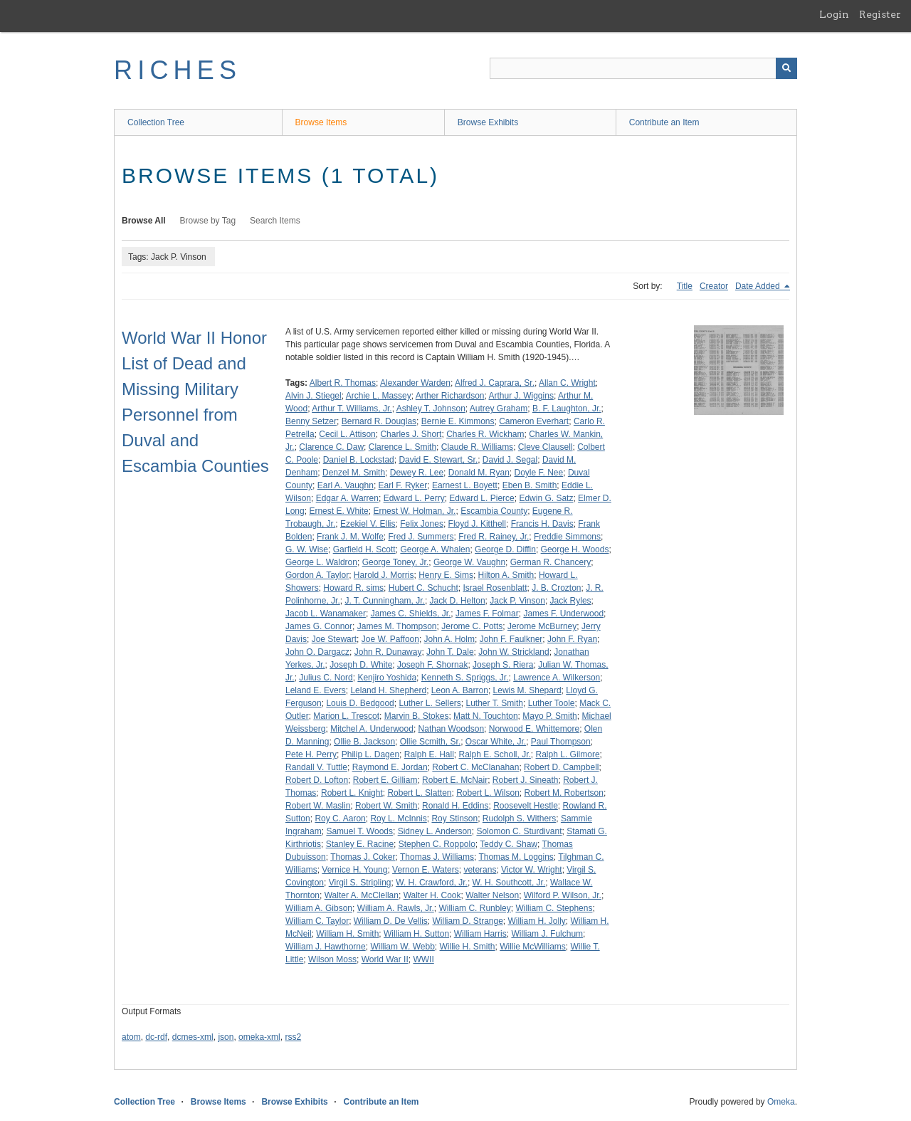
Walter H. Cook (432, 895)
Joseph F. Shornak (432, 665)
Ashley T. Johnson (430, 409)
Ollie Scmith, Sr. (430, 742)
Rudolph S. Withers (519, 818)
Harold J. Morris (384, 575)
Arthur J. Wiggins (521, 396)
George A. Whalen (435, 549)
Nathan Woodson (451, 729)
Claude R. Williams (477, 447)
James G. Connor (318, 626)
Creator (714, 286)
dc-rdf (156, 1037)
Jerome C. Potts (471, 626)
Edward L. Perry (414, 498)
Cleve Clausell (545, 447)
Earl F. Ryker (403, 485)
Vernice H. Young (354, 870)
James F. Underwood (563, 614)
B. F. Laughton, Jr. (566, 409)
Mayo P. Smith (549, 716)
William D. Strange (467, 921)
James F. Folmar (487, 614)
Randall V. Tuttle (316, 767)
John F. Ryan (572, 639)
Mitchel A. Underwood (372, 729)
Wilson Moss (332, 959)
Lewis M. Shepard (527, 690)
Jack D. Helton (457, 601)
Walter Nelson (492, 895)
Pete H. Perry (311, 754)
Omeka (781, 1102)
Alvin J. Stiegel (313, 396)
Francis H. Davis (542, 524)
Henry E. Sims (445, 575)
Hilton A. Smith (506, 575)
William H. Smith (347, 934)
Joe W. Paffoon (390, 639)
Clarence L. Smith (402, 447)
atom (131, 1037)
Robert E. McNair (455, 780)
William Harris (480, 934)
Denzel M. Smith (353, 473)
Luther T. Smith (494, 703)
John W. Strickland (513, 652)
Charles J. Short (410, 434)
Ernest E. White (338, 511)
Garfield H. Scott (364, 549)
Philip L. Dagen (370, 754)
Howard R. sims (353, 588)
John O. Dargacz (317, 652)
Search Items (275, 221)
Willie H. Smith (467, 947)
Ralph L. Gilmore (568, 754)
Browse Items (321, 122)
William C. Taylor (317, 921)
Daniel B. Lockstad (358, 460)
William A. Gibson (318, 908)
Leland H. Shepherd (388, 690)
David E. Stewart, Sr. (438, 460)
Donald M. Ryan (479, 473)
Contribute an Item (664, 122)
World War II (385, 959)
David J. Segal (510, 460)
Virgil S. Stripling (360, 883)
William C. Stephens (553, 908)
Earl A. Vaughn (345, 485)
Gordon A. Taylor (317, 575)
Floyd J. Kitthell (477, 524)
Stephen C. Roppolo (437, 844)
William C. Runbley (474, 908)
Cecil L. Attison (347, 434)
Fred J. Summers (421, 537)
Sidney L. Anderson (435, 831)
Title (685, 286)
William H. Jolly (537, 921)
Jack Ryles (570, 601)
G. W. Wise (306, 549)
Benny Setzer (311, 421)
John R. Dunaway (388, 652)
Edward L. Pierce (481, 498)
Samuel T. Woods (359, 831)
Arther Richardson (450, 396)
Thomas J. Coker (362, 857)
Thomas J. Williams (437, 857)
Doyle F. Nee (539, 473)
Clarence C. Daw (331, 447)
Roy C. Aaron (340, 818)
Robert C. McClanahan (475, 767)
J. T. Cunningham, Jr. (384, 601)
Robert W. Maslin (317, 806)
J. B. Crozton (556, 588)
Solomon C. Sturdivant (519, 831)
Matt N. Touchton (485, 716)
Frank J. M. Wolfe (350, 537)
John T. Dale (450, 652)
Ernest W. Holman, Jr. (414, 511)
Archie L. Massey (378, 396)
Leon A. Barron (459, 690)
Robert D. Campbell (561, 767)
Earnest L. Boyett (464, 485)
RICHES (177, 70)
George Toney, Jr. (395, 562)
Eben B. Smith (529, 485)
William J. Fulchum (547, 934)
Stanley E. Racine (360, 844)
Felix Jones (421, 524)
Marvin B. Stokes (416, 716)
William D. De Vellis (391, 921)
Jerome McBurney (541, 626)
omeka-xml (259, 1037)
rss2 (293, 1037)
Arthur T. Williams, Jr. (351, 409)
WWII (423, 959)
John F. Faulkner (511, 639)
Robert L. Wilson (488, 793)
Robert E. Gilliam (385, 780)
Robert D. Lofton (316, 780)
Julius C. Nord (325, 678)
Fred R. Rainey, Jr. (493, 537)
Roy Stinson (454, 818)
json (225, 1037)
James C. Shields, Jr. (411, 614)
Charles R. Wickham (485, 434)
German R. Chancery (550, 562)
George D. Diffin (505, 549)
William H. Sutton (416, 934)
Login (834, 14)
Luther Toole (551, 703)
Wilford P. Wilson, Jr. (562, 895)
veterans (479, 870)
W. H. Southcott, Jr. (509, 883)
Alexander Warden (415, 383)
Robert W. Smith (386, 806)
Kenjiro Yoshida (386, 678)
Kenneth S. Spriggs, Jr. (465, 678)
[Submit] (786, 68)
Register (880, 14)
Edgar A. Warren (347, 498)
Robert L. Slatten (419, 793)
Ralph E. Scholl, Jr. (494, 754)
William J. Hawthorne (325, 947)
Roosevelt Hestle (525, 806)
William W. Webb (402, 947)
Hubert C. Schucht (423, 588)
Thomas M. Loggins (515, 857)
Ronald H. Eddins (455, 806)
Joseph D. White (361, 665)
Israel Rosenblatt (495, 588)
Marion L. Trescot (346, 716)
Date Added (758, 286)
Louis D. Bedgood (360, 703)
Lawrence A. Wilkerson (556, 678)
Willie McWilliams (533, 947)
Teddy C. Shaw (508, 844)
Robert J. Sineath (526, 780)
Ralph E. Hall (429, 754)
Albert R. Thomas (343, 383)
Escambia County (493, 511)
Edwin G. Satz (546, 498)
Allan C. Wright (567, 383)
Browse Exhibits (488, 122)
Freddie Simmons (567, 537)
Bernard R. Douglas (379, 421)
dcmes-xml (193, 1037)
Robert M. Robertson (564, 793)
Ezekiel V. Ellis (368, 524)
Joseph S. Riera (503, 665)
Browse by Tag (208, 221)
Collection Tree (155, 122)
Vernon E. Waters (425, 870)
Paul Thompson (561, 742)
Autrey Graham (498, 409)
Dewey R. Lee (416, 473)
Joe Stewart (334, 639)
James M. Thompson (397, 626)
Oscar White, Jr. (495, 742)
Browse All (144, 221)
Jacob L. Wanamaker (325, 614)
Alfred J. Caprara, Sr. (495, 383)
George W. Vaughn (469, 562)
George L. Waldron (321, 562)
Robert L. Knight (352, 793)
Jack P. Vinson (517, 601)
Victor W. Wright (531, 870)
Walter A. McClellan (362, 895)
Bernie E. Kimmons (458, 421)
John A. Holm (449, 639)
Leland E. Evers (315, 690)
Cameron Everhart (534, 421)
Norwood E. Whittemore (534, 729)
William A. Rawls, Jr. (395, 908)
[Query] (643, 68)
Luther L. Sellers (429, 703)
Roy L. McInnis (398, 818)
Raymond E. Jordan (390, 767)
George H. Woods (575, 549)
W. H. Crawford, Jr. (432, 883)
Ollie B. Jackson (364, 742)
